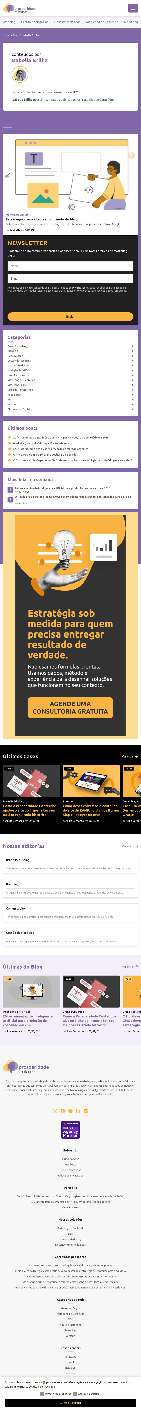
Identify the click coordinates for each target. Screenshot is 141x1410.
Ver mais (70, 1335)
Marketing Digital (18, 385)
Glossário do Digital (19, 409)
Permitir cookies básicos (55, 1394)
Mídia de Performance (20, 389)
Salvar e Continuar (70, 1402)
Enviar (70, 316)
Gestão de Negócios (34, 22)
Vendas (12, 404)
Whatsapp (70, 1356)
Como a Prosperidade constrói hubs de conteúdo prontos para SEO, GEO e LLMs (70, 1276)
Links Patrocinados (67, 22)
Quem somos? (70, 1159)
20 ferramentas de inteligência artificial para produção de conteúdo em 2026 (58, 437)
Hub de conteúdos (70, 1170)
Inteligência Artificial (19, 370)
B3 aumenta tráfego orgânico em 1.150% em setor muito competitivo (70, 1201)
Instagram (70, 1367)
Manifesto (70, 1164)
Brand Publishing (17, 346)
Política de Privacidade (73, 287)
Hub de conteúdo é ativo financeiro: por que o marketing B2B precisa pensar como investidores (70, 1287)
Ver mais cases (70, 1207)
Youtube (70, 1373)
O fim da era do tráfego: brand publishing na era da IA (44, 454)
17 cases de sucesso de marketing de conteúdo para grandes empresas (70, 1265)
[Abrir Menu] (133, 8)
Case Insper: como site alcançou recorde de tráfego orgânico (48, 449)
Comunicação (15, 355)
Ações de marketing (86, 1394)
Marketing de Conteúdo (102, 22)
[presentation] (35, 302)
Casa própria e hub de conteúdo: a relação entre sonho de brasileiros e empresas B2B (70, 1282)
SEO (10, 399)
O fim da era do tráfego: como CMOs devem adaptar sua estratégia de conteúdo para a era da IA (70, 460)
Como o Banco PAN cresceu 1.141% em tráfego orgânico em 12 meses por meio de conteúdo (70, 1196)
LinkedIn (70, 1362)
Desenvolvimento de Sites (70, 1244)
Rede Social (14, 394)
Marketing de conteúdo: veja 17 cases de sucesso (40, 443)
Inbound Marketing (19, 365)
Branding (9, 22)
